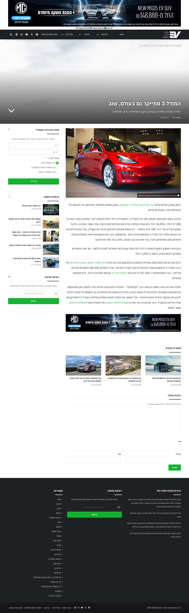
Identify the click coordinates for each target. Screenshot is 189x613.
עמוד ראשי (176, 45)
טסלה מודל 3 (119, 273)
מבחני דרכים (56, 549)
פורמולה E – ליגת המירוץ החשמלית (47, 577)
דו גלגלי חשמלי (55, 517)
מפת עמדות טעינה (49, 34)
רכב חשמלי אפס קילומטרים (44, 167)
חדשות (104, 34)
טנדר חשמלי (56, 531)
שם (179, 441)
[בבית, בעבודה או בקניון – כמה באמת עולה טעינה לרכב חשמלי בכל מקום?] (51, 236)
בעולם (166, 45)
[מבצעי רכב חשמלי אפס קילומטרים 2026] (51, 249)
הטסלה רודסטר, (77, 302)
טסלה (58, 536)
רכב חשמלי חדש (49, 163)
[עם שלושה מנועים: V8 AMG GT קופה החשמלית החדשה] (163, 365)
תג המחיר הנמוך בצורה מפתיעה (87, 262)
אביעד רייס (177, 117)
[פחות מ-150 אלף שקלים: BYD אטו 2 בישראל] (51, 262)
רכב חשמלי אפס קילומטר (51, 586)
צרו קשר (47, 607)
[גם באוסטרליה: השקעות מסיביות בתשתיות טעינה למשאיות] (123, 365)
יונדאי (59, 545)
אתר (119, 454)
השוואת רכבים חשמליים (33, 607)
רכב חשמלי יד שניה (48, 172)
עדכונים (58, 568)
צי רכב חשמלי (55, 582)
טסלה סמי (57, 540)
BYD (59, 499)
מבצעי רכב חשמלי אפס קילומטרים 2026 (25, 245)
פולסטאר (57, 572)
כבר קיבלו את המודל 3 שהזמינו (136, 205)
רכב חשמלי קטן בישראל (31, 206)
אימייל (178, 454)
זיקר (59, 522)
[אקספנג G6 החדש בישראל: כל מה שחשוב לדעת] (51, 222)
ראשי (121, 34)
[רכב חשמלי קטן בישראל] (51, 209)
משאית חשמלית (54, 559)
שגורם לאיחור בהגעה (116, 302)
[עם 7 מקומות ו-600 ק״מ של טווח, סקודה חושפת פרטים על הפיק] (83, 365)
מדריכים (69, 34)
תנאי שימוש (66, 607)
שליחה (33, 181)
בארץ (59, 508)
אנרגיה (58, 504)
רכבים (86, 34)
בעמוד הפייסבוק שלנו (163, 526)
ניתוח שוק (57, 563)
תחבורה (58, 591)
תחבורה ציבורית (55, 595)
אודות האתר (56, 607)
